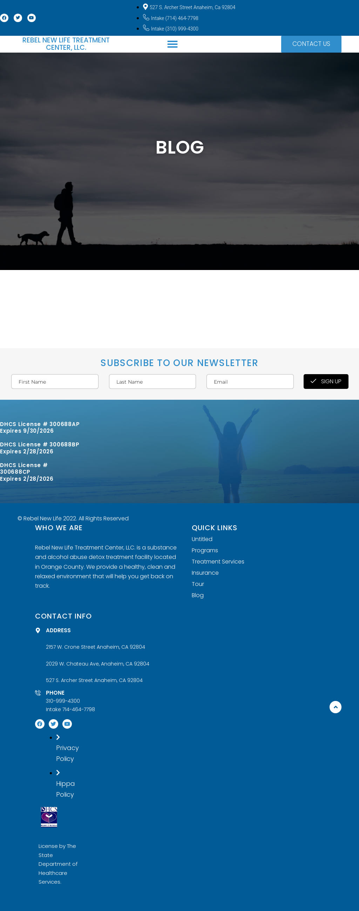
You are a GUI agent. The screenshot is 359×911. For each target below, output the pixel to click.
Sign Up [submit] (326, 381)
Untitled (202, 539)
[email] (249, 381)
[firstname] (54, 381)
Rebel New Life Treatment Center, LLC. (66, 43)
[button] (172, 44)
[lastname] (152, 381)
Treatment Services (218, 561)
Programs (205, 550)
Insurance (205, 572)
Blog (198, 595)
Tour (198, 584)
